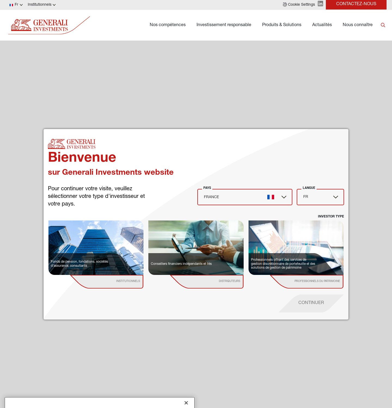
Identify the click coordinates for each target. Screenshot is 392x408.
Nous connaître (358, 25)
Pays (207, 188)
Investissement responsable (224, 25)
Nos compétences (168, 25)
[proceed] (311, 303)
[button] (299, 5)
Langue (309, 188)
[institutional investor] (114, 281)
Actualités (322, 25)
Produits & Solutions (281, 25)
